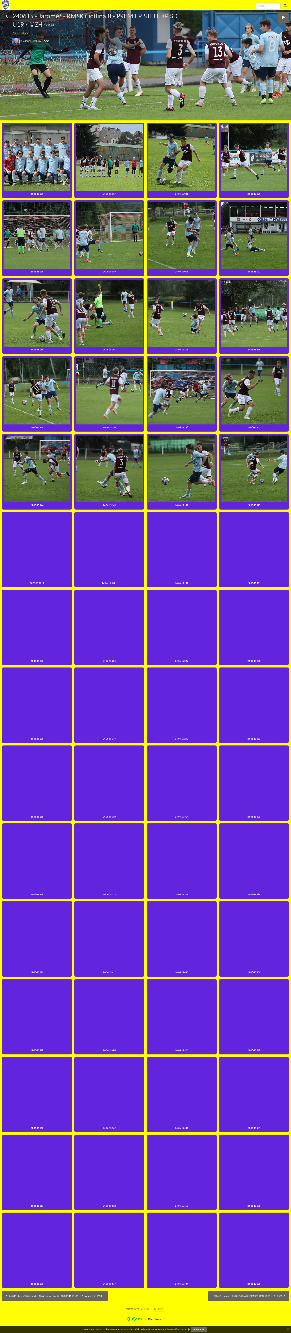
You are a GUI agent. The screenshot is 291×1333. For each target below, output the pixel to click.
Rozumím (200, 1329)
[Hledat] (268, 6)
